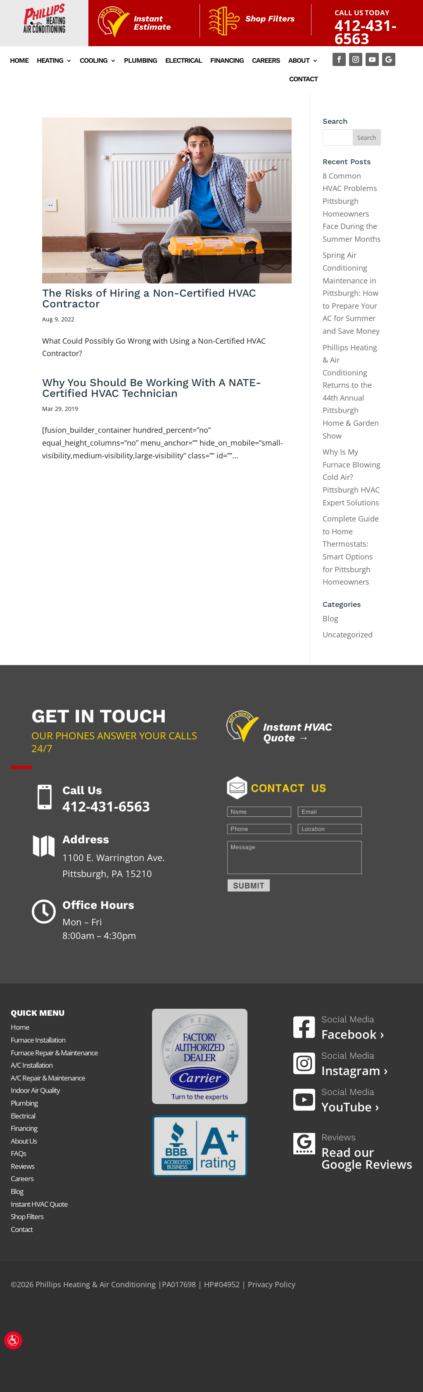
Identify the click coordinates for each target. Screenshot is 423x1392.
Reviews (22, 1166)
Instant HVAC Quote (39, 1204)
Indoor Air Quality (35, 1090)
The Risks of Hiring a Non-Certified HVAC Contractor (149, 298)
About (298, 61)
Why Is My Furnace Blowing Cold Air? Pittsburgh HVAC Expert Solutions (351, 477)
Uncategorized (348, 634)
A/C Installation (31, 1065)
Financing (227, 61)
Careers (266, 61)
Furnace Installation (38, 1040)
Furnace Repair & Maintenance (54, 1052)
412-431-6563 (366, 32)
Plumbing (140, 61)
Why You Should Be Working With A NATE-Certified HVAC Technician (151, 387)
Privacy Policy (271, 1284)
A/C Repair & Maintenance (48, 1078)
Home (19, 61)
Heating (50, 61)
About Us (24, 1141)
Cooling (93, 61)
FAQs (18, 1153)
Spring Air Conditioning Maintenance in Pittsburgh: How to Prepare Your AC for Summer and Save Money (351, 293)
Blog (330, 618)
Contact (303, 79)
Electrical (183, 61)
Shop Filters (27, 1216)
